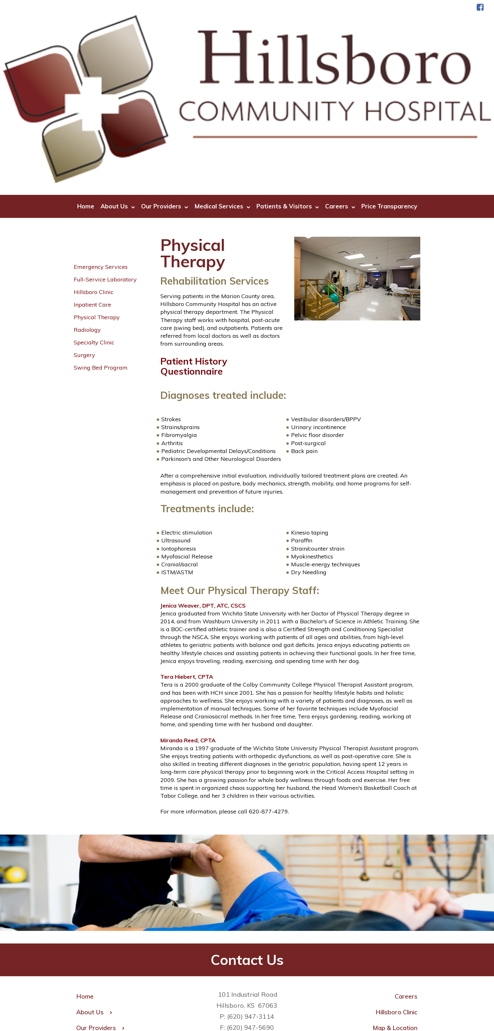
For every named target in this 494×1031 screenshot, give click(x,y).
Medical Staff (397, 932)
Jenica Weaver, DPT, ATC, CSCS (203, 492)
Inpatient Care (92, 191)
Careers (340, 93)
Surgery (84, 241)
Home (85, 92)
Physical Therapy (97, 203)
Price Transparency (389, 92)
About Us (118, 93)
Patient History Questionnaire (196, 252)
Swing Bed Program (101, 254)
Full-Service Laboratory (105, 166)
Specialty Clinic (94, 229)
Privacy (281, 1007)
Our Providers (164, 93)
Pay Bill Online (396, 948)
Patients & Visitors (287, 93)
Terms (257, 1007)
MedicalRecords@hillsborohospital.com (252, 958)
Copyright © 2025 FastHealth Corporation (195, 1007)
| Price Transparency (323, 1007)
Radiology (87, 216)
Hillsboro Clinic (93, 178)
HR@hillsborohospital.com (247, 925)
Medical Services (222, 93)
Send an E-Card (394, 964)
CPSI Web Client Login (384, 980)
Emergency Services (101, 153)
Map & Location (393, 916)
